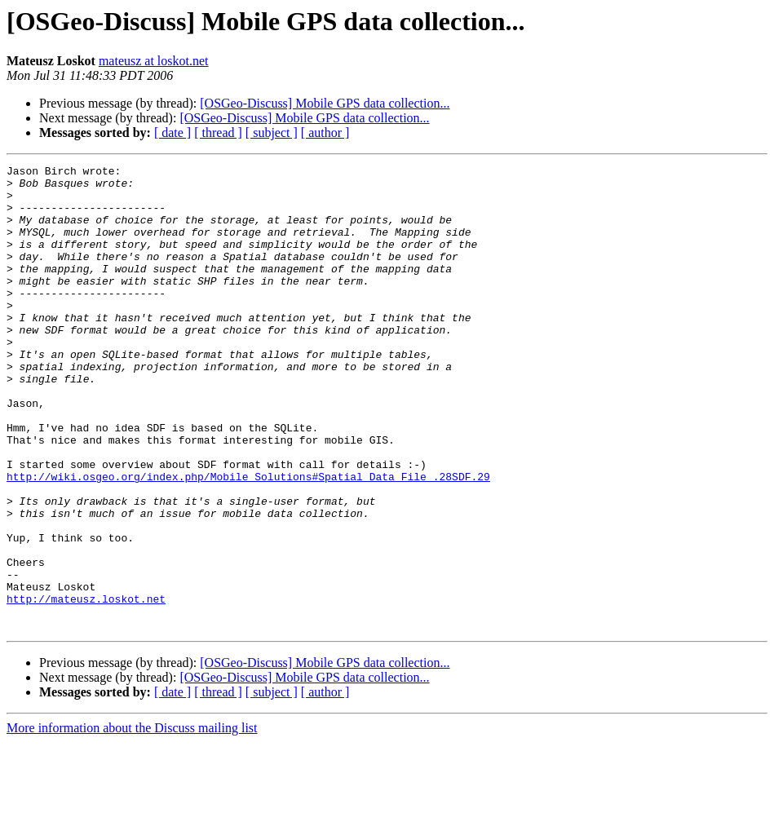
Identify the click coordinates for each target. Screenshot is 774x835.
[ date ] (172, 132)
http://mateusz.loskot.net (86, 686)
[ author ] (325, 132)
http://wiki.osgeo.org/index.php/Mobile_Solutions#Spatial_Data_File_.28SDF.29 (248, 539)
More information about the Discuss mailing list (132, 821)
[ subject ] (271, 132)
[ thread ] (218, 132)
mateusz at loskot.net (154, 61)
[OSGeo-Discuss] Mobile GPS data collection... (324, 103)
